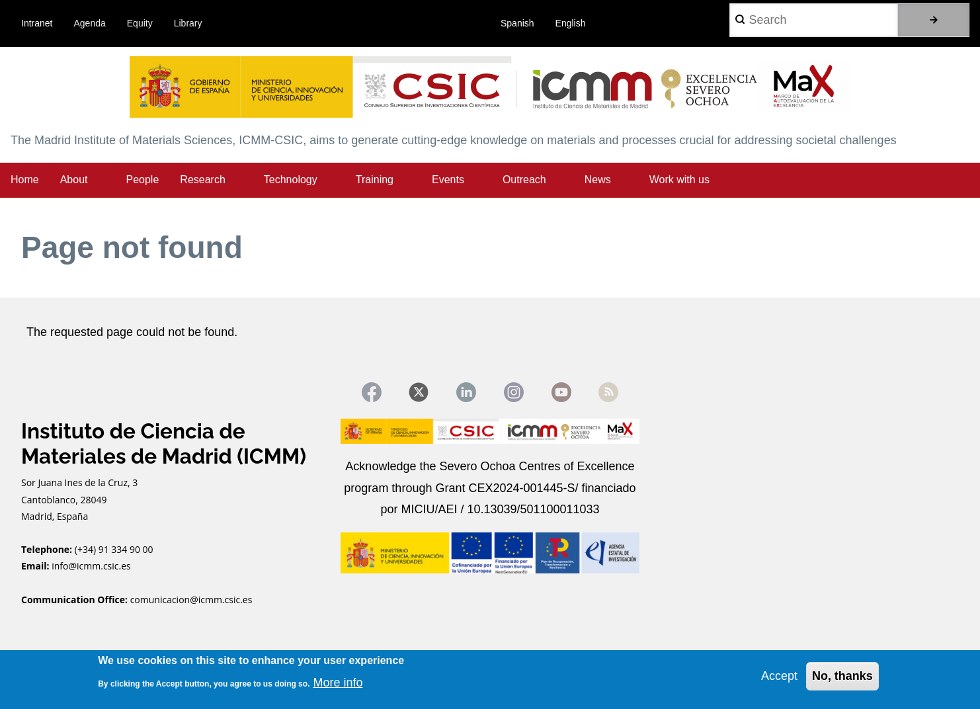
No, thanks (842, 676)
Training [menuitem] (374, 179)
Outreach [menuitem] (524, 179)
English (570, 23)
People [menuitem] (142, 179)
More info (337, 682)
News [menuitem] (598, 179)
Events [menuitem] (448, 179)
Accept (779, 676)
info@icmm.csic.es (92, 566)
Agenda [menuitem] (90, 23)
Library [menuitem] (188, 23)
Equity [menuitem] (140, 23)
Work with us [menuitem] (679, 179)
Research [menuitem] (202, 179)
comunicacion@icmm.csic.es (191, 599)
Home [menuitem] (25, 179)
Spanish (517, 23)
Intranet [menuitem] (36, 23)
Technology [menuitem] (290, 179)
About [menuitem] (74, 179)
